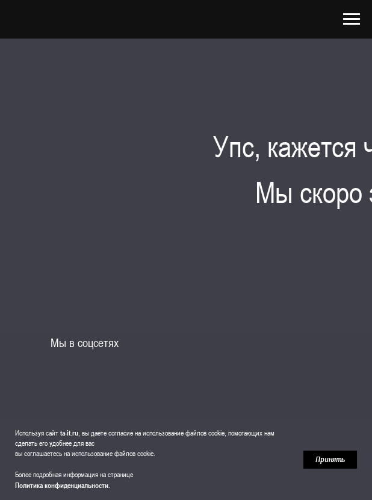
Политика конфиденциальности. (62, 485)
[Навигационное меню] (351, 19)
